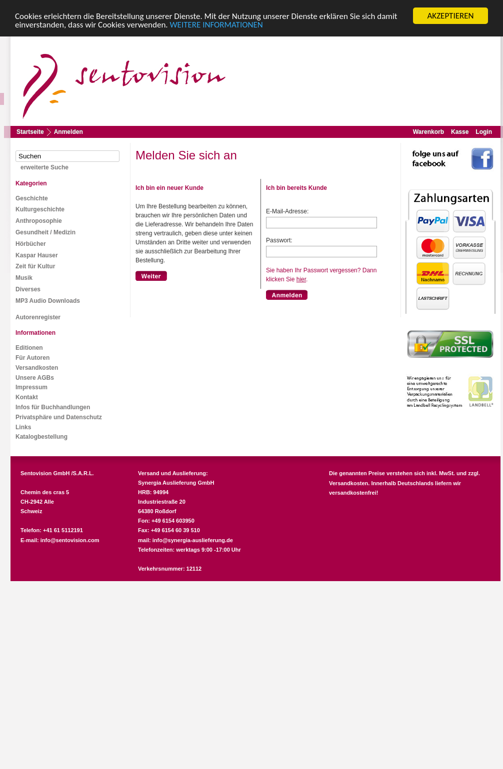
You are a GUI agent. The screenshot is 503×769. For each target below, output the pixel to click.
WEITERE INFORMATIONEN (216, 24)
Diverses (28, 289)
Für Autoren (33, 357)
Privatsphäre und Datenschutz (59, 417)
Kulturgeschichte (40, 209)
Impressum (32, 387)
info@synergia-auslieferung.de (192, 540)
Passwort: (279, 240)
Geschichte (32, 198)
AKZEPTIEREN (450, 15)
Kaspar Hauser (37, 255)
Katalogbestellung (42, 436)
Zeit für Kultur (35, 266)
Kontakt (27, 397)
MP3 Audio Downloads (48, 300)
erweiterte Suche (44, 167)
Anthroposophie (39, 220)
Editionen (29, 347)
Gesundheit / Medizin (46, 232)
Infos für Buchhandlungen (53, 407)
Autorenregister (38, 317)
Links (23, 427)
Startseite (30, 131)
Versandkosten (37, 367)
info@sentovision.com (70, 540)
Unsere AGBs (35, 377)
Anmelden (68, 131)
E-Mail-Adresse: (287, 211)
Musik (24, 277)
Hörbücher (31, 243)
